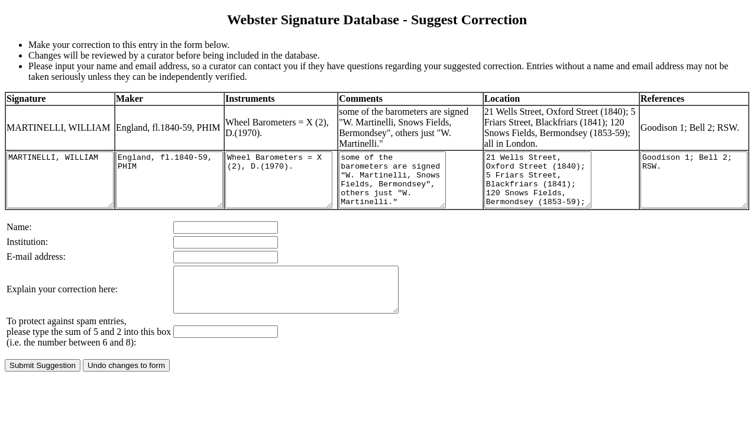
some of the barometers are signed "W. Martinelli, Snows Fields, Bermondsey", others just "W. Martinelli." (430, 196)
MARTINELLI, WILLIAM (66, 196)
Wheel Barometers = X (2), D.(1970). (308, 196)
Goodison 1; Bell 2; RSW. (688, 196)
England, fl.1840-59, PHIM (187, 196)
